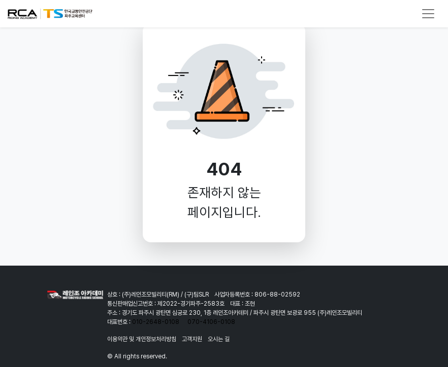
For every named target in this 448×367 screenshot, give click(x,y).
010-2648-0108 (155, 321)
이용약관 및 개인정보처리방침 (141, 339)
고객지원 (192, 339)
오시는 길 (219, 339)
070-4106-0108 (211, 321)
